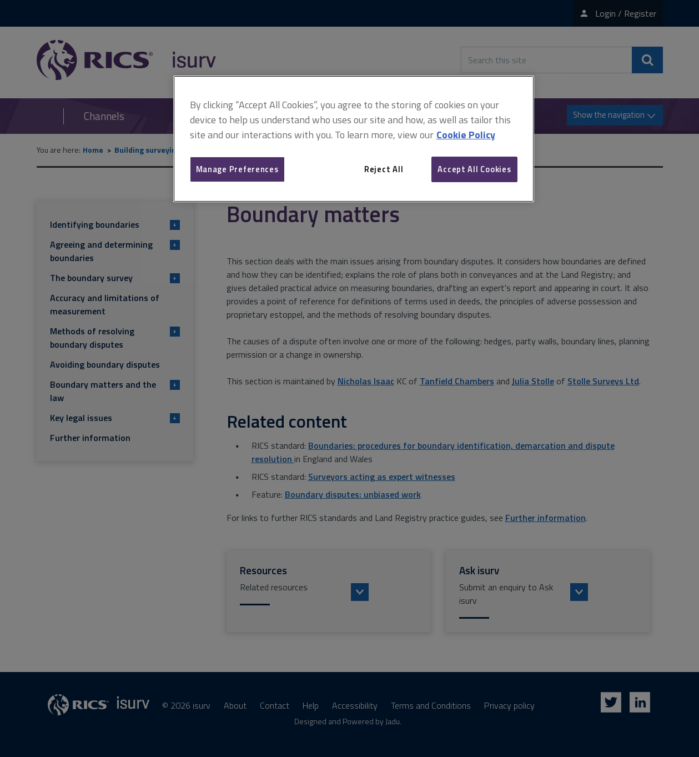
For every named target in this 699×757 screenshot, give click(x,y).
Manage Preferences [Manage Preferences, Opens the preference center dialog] (237, 169)
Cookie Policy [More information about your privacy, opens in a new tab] (465, 134)
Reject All (383, 169)
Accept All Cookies (474, 169)
